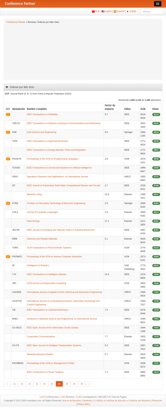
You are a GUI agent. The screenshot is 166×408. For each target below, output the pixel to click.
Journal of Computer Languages (42, 212)
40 (82, 384)
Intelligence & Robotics (38, 265)
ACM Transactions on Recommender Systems (49, 247)
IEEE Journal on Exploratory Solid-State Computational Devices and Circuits (63, 185)
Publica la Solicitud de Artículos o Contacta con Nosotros (123, 400)
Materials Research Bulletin (40, 354)
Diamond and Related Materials (42, 239)
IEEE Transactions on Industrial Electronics (47, 310)
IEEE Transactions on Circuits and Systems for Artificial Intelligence (59, 167)
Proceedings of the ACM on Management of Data (50, 363)
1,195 (62, 397)
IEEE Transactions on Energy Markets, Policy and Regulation (56, 150)
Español (120, 11)
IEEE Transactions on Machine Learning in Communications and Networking (63, 123)
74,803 (79, 397)
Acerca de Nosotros (72, 400)
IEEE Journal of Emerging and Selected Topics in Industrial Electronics (61, 230)
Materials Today (34, 194)
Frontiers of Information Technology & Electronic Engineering (56, 203)
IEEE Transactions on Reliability (42, 114)
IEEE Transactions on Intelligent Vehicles (46, 274)
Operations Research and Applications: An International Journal (57, 176)
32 (22, 384)
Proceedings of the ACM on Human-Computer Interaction (54, 256)
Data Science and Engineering (41, 132)
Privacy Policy (83, 404)
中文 (97, 11)
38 (67, 384)
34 (37, 384)
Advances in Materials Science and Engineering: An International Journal (62, 319)
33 (29, 384)
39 (74, 384)
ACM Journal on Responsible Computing (46, 283)
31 (14, 384)
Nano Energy (33, 221)
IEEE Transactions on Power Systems (45, 372)
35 (44, 384)
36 (52, 384)
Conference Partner (15, 22)
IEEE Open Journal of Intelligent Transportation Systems (54, 345)
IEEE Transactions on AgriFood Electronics (47, 141)
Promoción (157, 400)
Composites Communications (41, 336)
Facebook (87, 400)
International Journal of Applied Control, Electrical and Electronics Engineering (64, 292)
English (108, 11)
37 (59, 384)
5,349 (42, 397)
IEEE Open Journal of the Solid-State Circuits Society (52, 327)
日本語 (133, 11)
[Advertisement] (83, 51)
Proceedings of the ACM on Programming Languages (52, 159)
